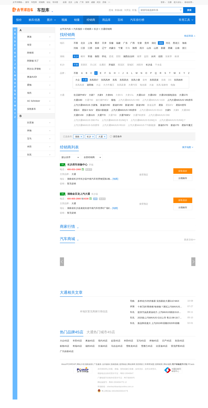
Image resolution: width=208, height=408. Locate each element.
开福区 (112, 64)
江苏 (83, 48)
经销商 (42, 2)
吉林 (97, 48)
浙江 (184, 48)
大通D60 (186, 110)
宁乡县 (158, 64)
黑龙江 (176, 43)
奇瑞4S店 (77, 346)
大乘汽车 (132, 85)
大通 (84, 80)
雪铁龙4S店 (132, 346)
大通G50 (152, 95)
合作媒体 (106, 364)
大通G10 (140, 95)
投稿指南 (114, 364)
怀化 (104, 56)
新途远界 (151, 105)
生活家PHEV (80, 95)
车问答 (55, 2)
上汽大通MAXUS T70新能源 (142, 125)
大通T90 (112, 115)
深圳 (87, 2)
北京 (70, 2)
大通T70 (101, 115)
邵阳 (118, 56)
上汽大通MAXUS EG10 (150, 110)
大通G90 (78, 100)
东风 (115, 80)
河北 (168, 43)
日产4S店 (166, 340)
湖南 (161, 43)
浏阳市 (139, 64)
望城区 (130, 64)
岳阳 (160, 56)
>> (109, 2)
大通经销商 (106, 29)
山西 (156, 48)
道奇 (145, 80)
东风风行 (94, 80)
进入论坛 (177, 2)
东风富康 (121, 85)
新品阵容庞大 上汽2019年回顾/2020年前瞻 (158, 323)
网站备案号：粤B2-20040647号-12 (112, 382)
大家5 (168, 110)
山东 (149, 48)
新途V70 (175, 125)
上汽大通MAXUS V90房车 (124, 110)
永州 (153, 56)
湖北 (154, 43)
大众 (77, 80)
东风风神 (105, 80)
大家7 (92, 95)
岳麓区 (102, 64)
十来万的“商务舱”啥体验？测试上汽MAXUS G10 (160, 307)
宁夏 (120, 48)
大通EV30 (78, 115)
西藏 (170, 48)
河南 (76, 48)
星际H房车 (181, 105)
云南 (177, 48)
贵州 (146, 43)
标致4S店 (64, 346)
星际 (161, 105)
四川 (142, 48)
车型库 (34, 2)
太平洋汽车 (65, 29)
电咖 (173, 85)
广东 (125, 43)
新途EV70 (163, 125)
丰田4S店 (77, 340)
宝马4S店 (141, 340)
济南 (104, 2)
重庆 (97, 43)
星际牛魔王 (187, 125)
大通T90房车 (139, 115)
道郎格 (90, 85)
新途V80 (129, 105)
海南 (184, 43)
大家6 (176, 110)
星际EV (169, 105)
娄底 (111, 56)
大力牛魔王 (108, 85)
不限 (76, 43)
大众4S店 (64, 340)
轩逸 (134, 10)
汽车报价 (77, 29)
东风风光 (124, 80)
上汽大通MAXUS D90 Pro (86, 120)
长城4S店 (102, 346)
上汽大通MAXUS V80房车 (180, 100)
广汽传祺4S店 (67, 351)
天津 (104, 43)
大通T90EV (124, 115)
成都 (93, 2)
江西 (90, 48)
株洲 (177, 56)
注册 (170, 2)
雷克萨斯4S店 (178, 346)
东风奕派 (154, 80)
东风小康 (135, 80)
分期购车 (182, 178)
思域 (111, 10)
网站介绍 (80, 364)
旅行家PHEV (102, 100)
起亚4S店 (115, 340)
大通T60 (89, 100)
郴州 (83, 56)
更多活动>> (189, 239)
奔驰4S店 (154, 340)
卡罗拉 (127, 10)
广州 (82, 2)
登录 (163, 2)
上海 (76, 2)
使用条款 (123, 364)
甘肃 (139, 43)
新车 (27, 2)
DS (169, 80)
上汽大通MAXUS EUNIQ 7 (172, 120)
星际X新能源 (102, 110)
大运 (98, 85)
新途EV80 (105, 105)
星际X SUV (87, 110)
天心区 (93, 64)
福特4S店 (90, 346)
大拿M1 (109, 95)
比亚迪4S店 (162, 346)
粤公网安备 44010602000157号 (113, 390)
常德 (90, 56)
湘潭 (139, 56)
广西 (132, 43)
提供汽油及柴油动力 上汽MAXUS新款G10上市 (160, 312)
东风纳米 (178, 80)
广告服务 (97, 364)
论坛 (48, 2)
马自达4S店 (117, 346)
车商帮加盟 (149, 364)
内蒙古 (112, 48)
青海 (127, 48)
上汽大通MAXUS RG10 (113, 125)
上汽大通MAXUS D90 (159, 115)
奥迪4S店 (90, 340)
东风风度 (79, 85)
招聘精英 (159, 364)
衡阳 (97, 56)
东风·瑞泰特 (162, 85)
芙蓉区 (84, 64)
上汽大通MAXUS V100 (153, 100)
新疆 (163, 48)
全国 (64, 2)
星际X (76, 110)
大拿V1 (119, 95)
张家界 (168, 56)
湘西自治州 (128, 56)
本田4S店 (128, 340)
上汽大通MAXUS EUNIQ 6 (143, 120)
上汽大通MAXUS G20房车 (86, 125)
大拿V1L (129, 95)
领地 (113, 100)
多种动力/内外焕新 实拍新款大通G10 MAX (158, 301)
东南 (163, 80)
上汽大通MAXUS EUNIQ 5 (115, 120)
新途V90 (140, 105)
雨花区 (121, 64)
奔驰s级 (118, 10)
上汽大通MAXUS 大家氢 (86, 105)
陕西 (135, 48)
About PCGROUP (68, 364)
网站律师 (131, 364)
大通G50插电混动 (167, 95)
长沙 (96, 29)
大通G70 (183, 95)
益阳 (146, 56)
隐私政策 (89, 364)
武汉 (99, 2)
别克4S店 (179, 340)
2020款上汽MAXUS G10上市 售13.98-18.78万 (160, 318)
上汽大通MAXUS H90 (128, 100)
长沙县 (149, 64)
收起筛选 (189, 35)
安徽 (111, 43)
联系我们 (140, 364)
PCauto (191, 364)
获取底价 (182, 171)
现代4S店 (102, 340)
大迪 (151, 85)
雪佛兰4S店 (147, 346)
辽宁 (104, 48)
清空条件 (117, 136)
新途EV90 (117, 105)
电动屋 (143, 85)
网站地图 (167, 364)
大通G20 (90, 115)
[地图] (115, 179)
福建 (118, 43)
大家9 (100, 95)
